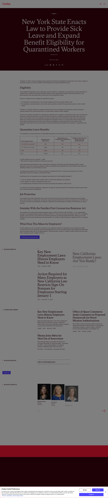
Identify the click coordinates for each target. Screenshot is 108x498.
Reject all (98, 490)
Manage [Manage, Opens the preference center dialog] (85, 490)
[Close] (105, 492)
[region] (54, 492)
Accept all (91, 494)
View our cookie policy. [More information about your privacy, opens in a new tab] (7, 495)
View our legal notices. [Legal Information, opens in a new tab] (18, 495)
